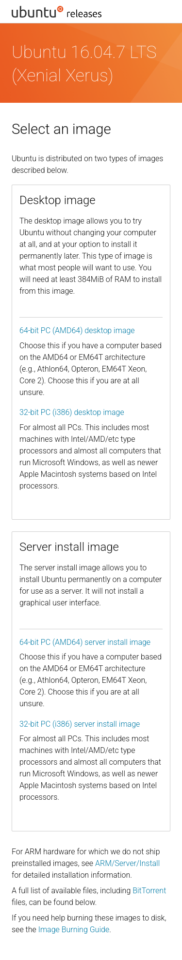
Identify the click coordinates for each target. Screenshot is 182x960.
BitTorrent (149, 890)
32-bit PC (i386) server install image (79, 724)
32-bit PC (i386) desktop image (71, 412)
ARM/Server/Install (127, 863)
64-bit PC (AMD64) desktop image (77, 330)
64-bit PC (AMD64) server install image (84, 642)
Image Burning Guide (74, 929)
